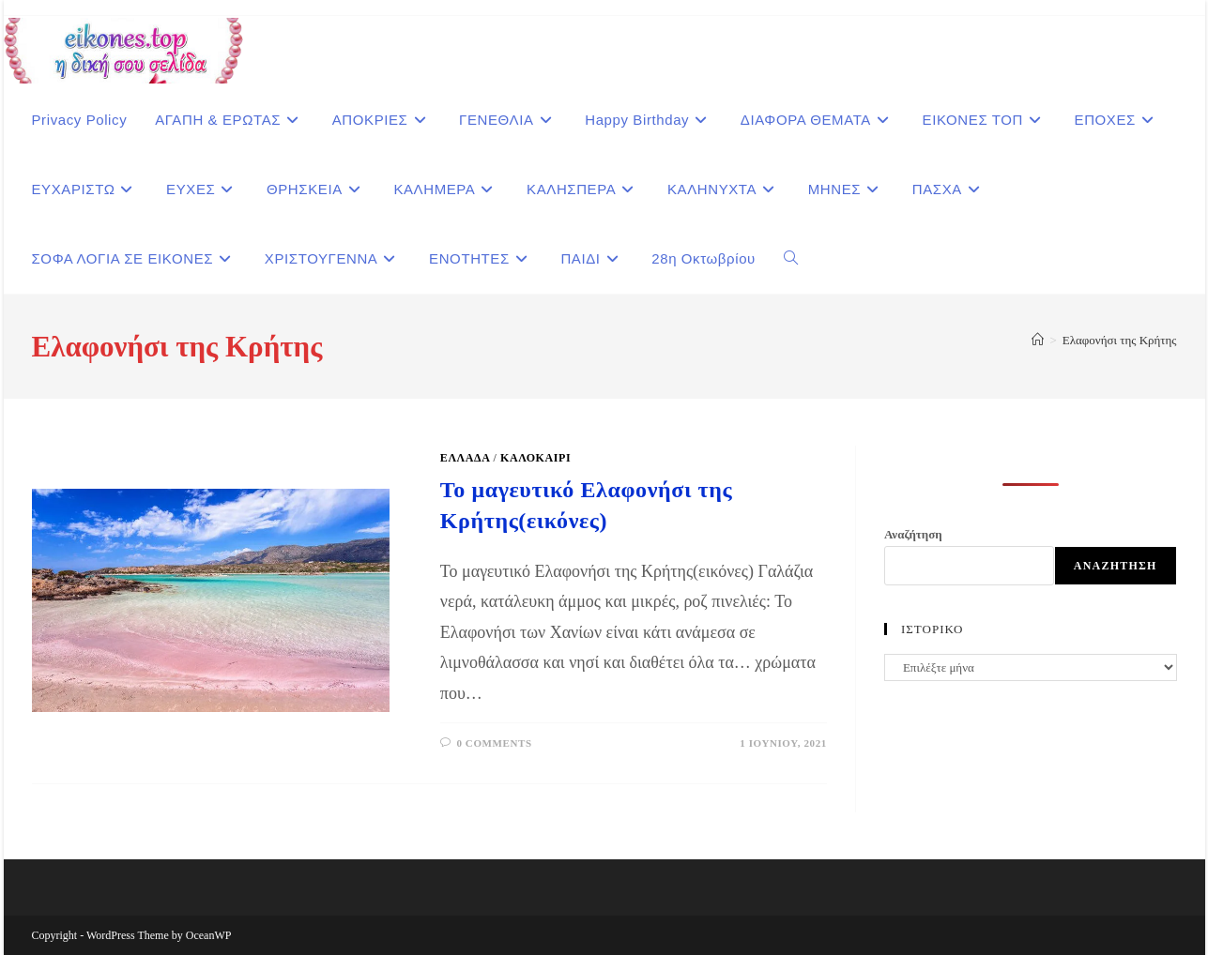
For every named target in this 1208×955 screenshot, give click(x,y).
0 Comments (493, 743)
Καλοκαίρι (535, 457)
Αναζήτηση (913, 534)
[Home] (1038, 340)
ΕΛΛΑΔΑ (465, 457)
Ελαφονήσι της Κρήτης (1120, 340)
